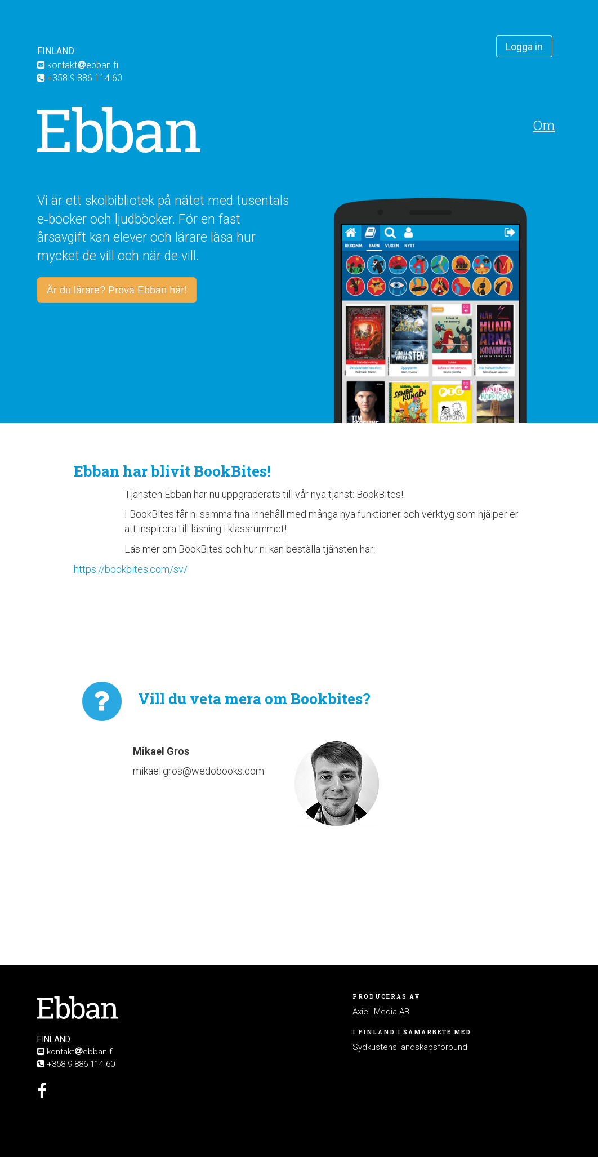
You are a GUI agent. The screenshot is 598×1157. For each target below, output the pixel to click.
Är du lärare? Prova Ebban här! (117, 290)
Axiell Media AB (380, 1012)
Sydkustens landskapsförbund (409, 1047)
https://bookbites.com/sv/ (131, 569)
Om (544, 125)
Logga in (524, 46)
